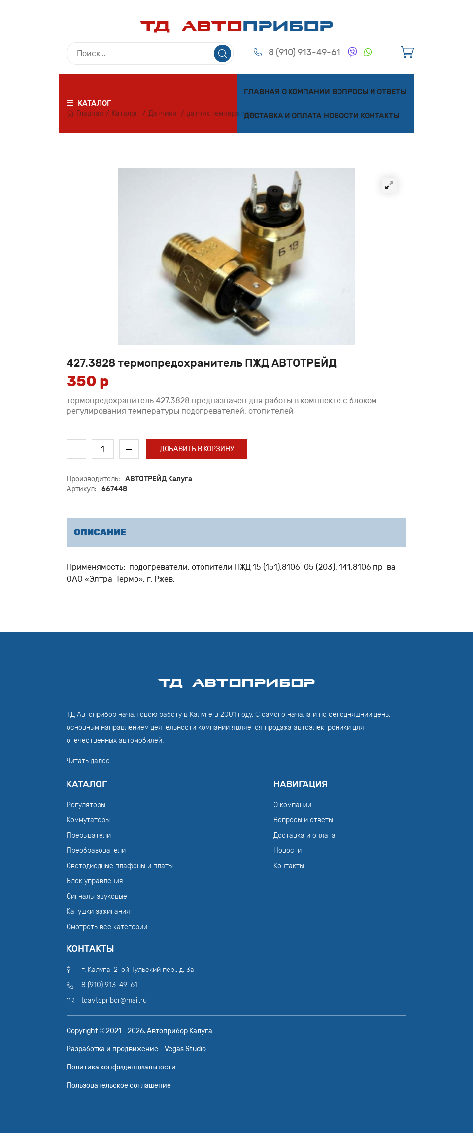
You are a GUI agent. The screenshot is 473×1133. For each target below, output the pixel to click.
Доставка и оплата (283, 115)
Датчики (162, 113)
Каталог (125, 113)
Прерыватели (89, 835)
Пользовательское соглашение (119, 1085)
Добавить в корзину (197, 449)
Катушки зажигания (98, 911)
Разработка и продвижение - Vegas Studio (136, 1049)
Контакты (380, 115)
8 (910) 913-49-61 (304, 52)
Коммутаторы (88, 820)
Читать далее (88, 761)
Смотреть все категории (107, 927)
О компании (306, 91)
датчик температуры (221, 113)
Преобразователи (96, 850)
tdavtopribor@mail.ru (114, 1000)
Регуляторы (86, 805)
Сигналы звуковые (97, 896)
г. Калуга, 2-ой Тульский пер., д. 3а (137, 970)
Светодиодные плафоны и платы (120, 866)
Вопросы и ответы (369, 91)
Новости (341, 115)
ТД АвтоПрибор (236, 678)
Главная (262, 91)
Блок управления (95, 881)
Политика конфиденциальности (121, 1067)
